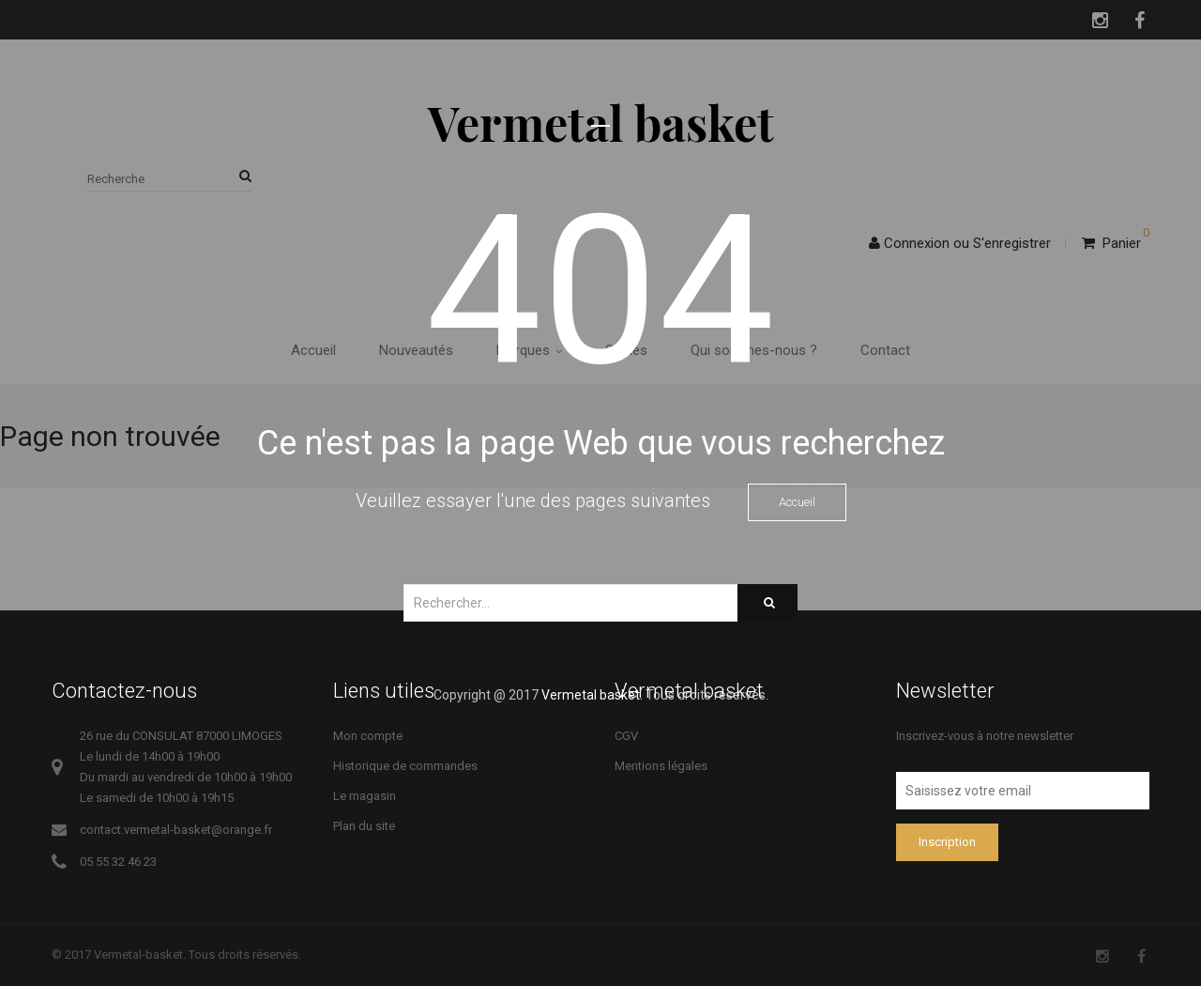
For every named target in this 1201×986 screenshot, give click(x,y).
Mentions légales (661, 766)
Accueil (797, 502)
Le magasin (364, 796)
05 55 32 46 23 (118, 862)
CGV (626, 736)
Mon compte (368, 736)
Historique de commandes (405, 766)
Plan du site (364, 826)
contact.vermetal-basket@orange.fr (176, 830)
